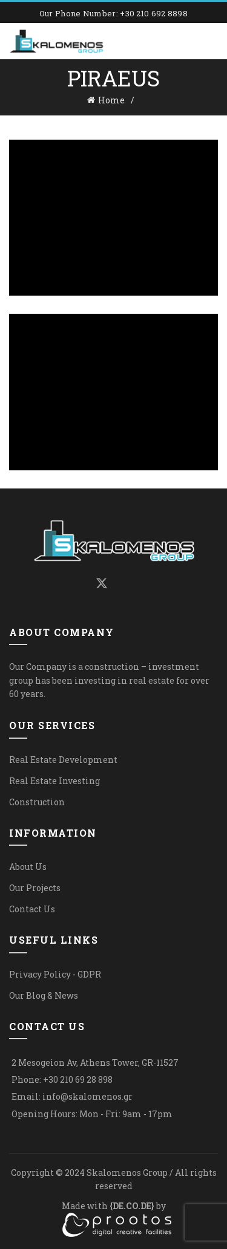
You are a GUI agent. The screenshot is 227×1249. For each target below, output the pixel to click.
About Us (28, 866)
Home (111, 100)
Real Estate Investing (54, 781)
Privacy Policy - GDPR (55, 974)
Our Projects (35, 888)
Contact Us (32, 909)
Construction (37, 802)
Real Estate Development (63, 759)
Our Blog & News (43, 995)
